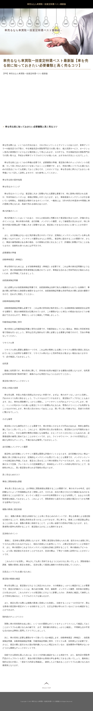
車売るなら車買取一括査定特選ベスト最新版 (46, 4)
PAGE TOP (46, 688)
